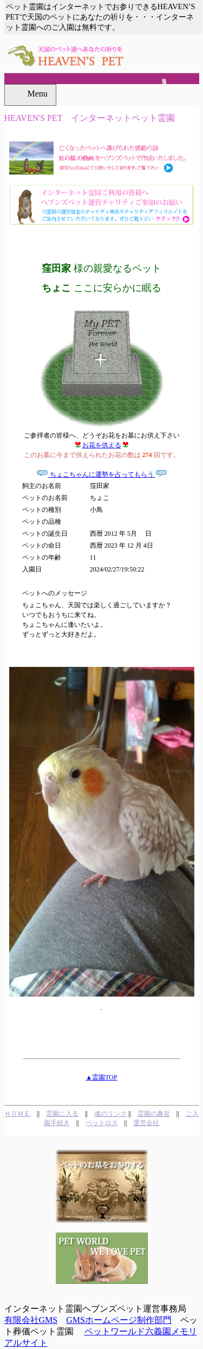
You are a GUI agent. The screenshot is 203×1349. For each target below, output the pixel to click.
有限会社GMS (31, 1320)
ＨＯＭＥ (17, 1113)
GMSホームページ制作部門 (119, 1320)
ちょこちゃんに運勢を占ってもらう (101, 474)
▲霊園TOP (101, 1077)
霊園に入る (62, 1113)
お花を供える (101, 445)
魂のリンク (110, 1113)
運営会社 (146, 1123)
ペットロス (102, 1123)
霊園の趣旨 (153, 1113)
